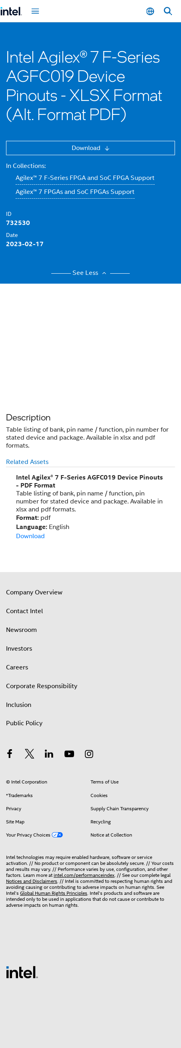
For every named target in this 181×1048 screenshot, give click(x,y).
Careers (17, 667)
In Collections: (26, 166)
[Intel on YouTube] (69, 755)
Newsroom (21, 630)
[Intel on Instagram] (89, 755)
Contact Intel (24, 611)
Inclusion (18, 705)
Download (87, 148)
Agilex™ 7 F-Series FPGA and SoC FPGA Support (85, 178)
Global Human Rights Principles (53, 893)
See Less (90, 273)
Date (12, 235)
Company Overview (34, 592)
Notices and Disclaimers (31, 881)
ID (9, 213)
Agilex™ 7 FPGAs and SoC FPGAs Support (75, 192)
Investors (19, 649)
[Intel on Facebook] (9, 755)
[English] (150, 11)
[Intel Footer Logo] (22, 972)
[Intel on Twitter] (29, 755)
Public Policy (24, 723)
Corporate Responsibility (41, 686)
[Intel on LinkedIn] (49, 755)
